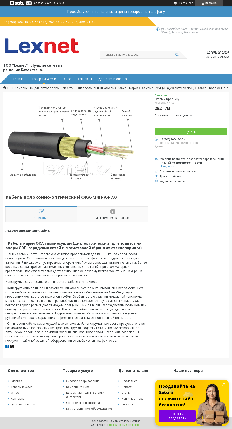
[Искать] (177, 55)
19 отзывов (186, 3)
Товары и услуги (44, 78)
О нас (67, 78)
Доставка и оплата (112, 78)
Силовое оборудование (83, 381)
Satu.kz (136, 421)
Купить (190, 131)
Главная (19, 78)
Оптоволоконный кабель (95, 88)
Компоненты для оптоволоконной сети (44, 88)
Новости (127, 387)
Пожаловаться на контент (125, 425)
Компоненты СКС (78, 387)
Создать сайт (42, 3)
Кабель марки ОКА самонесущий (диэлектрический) (155, 88)
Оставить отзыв (217, 56)
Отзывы (127, 404)
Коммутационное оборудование (89, 408)
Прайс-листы (130, 381)
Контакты (84, 78)
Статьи (127, 393)
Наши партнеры (133, 398)
